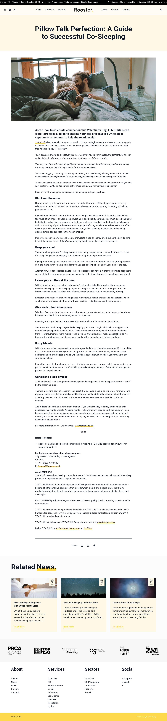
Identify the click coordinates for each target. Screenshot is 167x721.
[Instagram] (4, 10)
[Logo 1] (15, 651)
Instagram (127, 678)
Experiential (53, 696)
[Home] (83, 10)
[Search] (161, 10)
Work (13, 685)
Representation (55, 685)
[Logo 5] (125, 651)
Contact (15, 692)
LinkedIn (126, 682)
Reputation (53, 703)
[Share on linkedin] (82, 546)
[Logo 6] (152, 651)
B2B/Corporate (92, 682)
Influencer (53, 692)
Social (51, 689)
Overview (52, 678)
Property (89, 689)
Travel (88, 692)
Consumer (90, 685)
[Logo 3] (70, 651)
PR (49, 682)
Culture (14, 678)
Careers (15, 689)
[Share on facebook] (94, 546)
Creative (52, 699)
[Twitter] (14, 10)
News (14, 682)
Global (51, 706)
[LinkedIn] (9, 10)
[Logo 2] (42, 651)
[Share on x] (88, 546)
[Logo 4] (97, 651)
